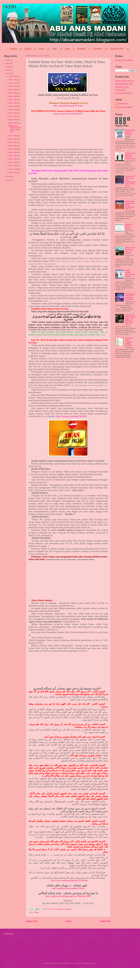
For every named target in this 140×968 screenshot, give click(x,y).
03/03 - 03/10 (13, 152)
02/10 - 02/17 (13, 159)
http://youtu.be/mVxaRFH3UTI (68, 113)
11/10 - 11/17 (13, 80)
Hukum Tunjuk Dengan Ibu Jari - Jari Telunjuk (130, 250)
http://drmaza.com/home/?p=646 (71, 416)
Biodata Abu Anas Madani (124, 60)
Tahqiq (36, 912)
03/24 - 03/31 (13, 146)
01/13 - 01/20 (13, 169)
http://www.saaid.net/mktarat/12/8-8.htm (69, 880)
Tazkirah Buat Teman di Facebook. (130, 132)
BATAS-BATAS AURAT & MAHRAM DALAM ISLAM (130, 156)
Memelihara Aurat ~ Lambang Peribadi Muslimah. (129, 341)
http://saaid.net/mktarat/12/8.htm (68, 105)
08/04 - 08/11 (13, 103)
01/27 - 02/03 (13, 162)
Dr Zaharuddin (120, 90)
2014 (8, 70)
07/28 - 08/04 (13, 106)
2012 (8, 177)
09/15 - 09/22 (13, 90)
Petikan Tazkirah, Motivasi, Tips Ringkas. (130, 273)
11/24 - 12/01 (13, 76)
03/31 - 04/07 (13, 142)
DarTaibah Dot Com (122, 87)
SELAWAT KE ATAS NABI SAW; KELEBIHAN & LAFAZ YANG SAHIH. (130, 181)
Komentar (97, 48)
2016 (8, 63)
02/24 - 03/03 (13, 156)
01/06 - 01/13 (13, 172)
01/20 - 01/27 (13, 166)
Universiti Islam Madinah (123, 93)
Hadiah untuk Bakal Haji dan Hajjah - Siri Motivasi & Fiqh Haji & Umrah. (130, 319)
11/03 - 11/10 (13, 83)
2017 (8, 60)
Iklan (67, 48)
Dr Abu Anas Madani (125, 107)
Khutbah (81, 48)
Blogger (93, 963)
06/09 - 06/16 (13, 123)
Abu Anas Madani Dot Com (124, 81)
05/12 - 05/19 (13, 136)
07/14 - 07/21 (13, 113)
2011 (8, 180)
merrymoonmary (75, 963)
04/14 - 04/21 (13, 139)
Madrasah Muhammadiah (124, 84)
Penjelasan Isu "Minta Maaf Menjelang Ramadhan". (130, 296)
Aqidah (27, 48)
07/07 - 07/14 (13, 116)
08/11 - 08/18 (13, 100)
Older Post (105, 921)
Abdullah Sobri (123, 104)
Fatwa (41, 48)
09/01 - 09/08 (13, 93)
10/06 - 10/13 (13, 86)
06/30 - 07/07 (13, 120)
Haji (55, 48)
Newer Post (31, 921)
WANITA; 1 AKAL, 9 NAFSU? (129, 226)
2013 (8, 73)
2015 (8, 67)
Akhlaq (13, 48)
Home (69, 921)
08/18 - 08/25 (13, 96)
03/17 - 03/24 (13, 149)
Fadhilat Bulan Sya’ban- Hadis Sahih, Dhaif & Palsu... (14, 128)
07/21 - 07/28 (13, 110)
